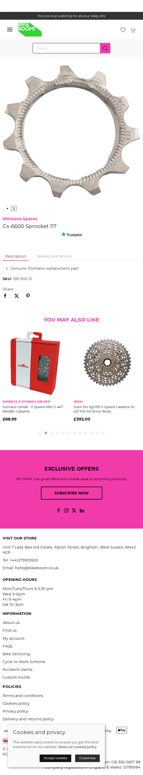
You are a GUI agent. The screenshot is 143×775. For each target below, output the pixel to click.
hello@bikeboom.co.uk (37, 568)
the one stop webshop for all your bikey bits (71, 16)
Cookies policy (16, 703)
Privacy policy (15, 711)
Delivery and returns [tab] (54, 256)
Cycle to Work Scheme (24, 661)
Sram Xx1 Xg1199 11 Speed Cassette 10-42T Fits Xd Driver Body (104, 409)
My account (14, 638)
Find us (10, 630)
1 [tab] (14, 208)
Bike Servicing (16, 654)
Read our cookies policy (77, 747)
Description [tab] (15, 256)
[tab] (40, 433)
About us (11, 622)
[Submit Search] (105, 48)
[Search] (71, 48)
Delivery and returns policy (28, 719)
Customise (87, 758)
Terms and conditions (23, 695)
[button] (10, 29)
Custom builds (16, 677)
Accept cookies (55, 758)
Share (8, 289)
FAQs (7, 646)
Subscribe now (71, 493)
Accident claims (17, 669)
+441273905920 (24, 560)
